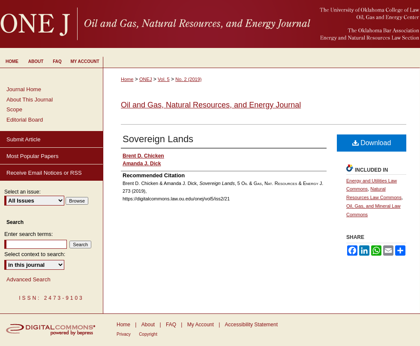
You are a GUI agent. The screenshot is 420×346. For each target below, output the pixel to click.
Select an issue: (22, 192)
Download (371, 142)
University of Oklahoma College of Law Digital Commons (210, 24)
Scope (14, 109)
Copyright (148, 334)
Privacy (124, 334)
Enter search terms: (28, 234)
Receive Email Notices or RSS (44, 173)
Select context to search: (34, 254)
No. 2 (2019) (188, 79)
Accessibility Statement (251, 325)
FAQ (171, 325)
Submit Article (23, 139)
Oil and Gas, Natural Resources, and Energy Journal (211, 105)
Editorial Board (24, 119)
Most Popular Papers (32, 156)
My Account (200, 325)
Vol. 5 (164, 79)
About (148, 325)
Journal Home (23, 89)
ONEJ (145, 79)
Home (127, 79)
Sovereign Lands (158, 139)
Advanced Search (28, 279)
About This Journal (29, 99)
